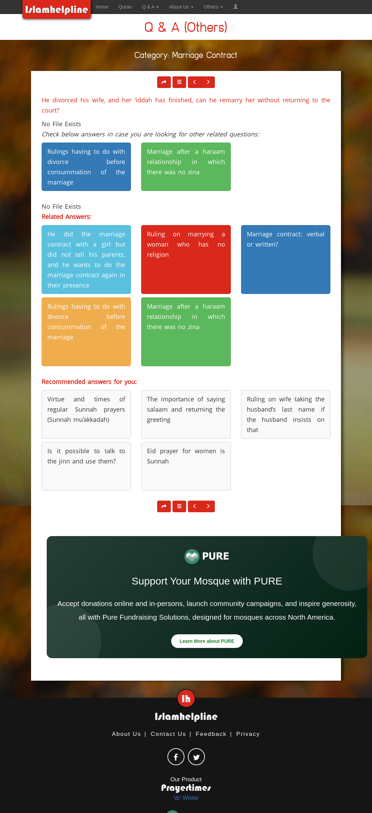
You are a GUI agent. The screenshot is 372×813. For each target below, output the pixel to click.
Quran (125, 7)
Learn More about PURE (207, 641)
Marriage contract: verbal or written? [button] (286, 239)
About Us (126, 734)
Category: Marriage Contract (186, 56)
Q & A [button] (150, 7)
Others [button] (213, 7)
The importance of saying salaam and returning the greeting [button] (186, 409)
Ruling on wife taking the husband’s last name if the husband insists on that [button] (286, 414)
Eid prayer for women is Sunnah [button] (186, 456)
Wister (186, 798)
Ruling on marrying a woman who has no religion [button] (186, 244)
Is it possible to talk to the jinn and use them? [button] (86, 456)
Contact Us (168, 734)
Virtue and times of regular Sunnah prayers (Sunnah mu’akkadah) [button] (86, 409)
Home (102, 7)
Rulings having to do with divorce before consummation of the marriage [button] (86, 166)
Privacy (248, 734)
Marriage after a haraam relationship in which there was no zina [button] (186, 161)
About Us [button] (181, 7)
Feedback (211, 734)
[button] (235, 7)
